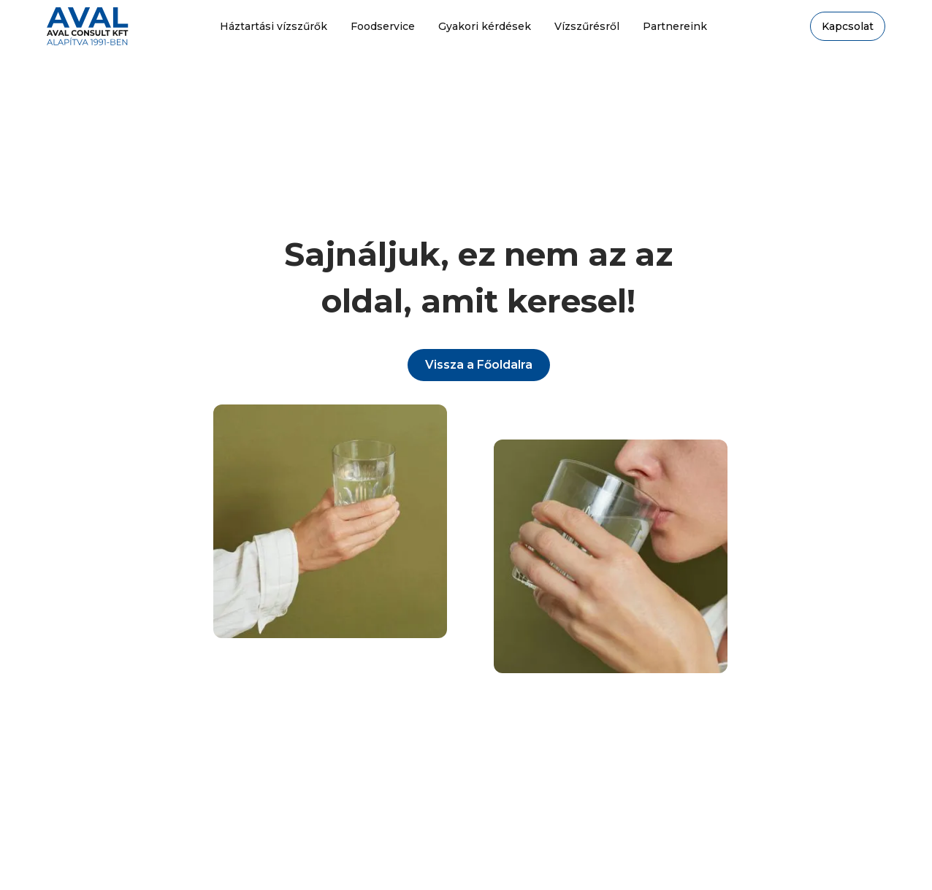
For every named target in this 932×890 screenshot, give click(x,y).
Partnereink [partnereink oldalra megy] (675, 26)
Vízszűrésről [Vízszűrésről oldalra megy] (586, 26)
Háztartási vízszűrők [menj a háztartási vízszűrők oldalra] (273, 26)
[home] (88, 26)
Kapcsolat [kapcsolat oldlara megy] (848, 26)
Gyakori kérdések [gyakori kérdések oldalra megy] (484, 26)
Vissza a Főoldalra (478, 365)
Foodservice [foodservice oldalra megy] (383, 26)
